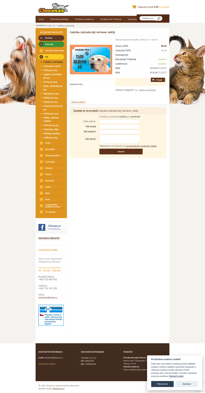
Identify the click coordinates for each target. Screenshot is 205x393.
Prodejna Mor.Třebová (110, 19)
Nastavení (187, 384)
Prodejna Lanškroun (84, 19)
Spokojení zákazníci (48, 238)
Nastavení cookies (46, 363)
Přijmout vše (162, 384)
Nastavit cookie (176, 376)
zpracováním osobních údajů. (141, 146)
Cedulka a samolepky (65, 25)
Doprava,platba (135, 19)
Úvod (41, 19)
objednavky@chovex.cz (47, 297)
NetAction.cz (58, 388)
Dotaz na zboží (78, 102)
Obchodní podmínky (59, 19)
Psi (54, 25)
